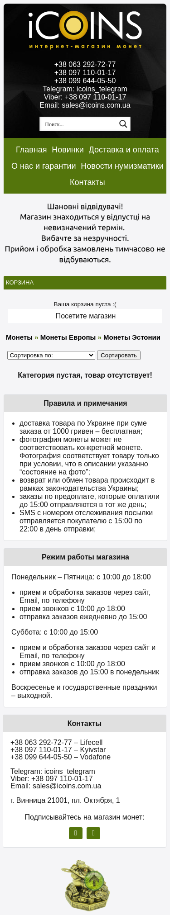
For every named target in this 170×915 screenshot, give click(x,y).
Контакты (87, 182)
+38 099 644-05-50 (85, 81)
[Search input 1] (78, 124)
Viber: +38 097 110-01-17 (85, 97)
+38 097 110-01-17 (85, 72)
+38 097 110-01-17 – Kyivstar (58, 750)
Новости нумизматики (122, 166)
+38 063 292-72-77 (85, 64)
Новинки (68, 149)
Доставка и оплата (124, 149)
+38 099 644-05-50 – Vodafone (60, 757)
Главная (31, 149)
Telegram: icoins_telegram (85, 89)
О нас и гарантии (43, 166)
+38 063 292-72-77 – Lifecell (56, 742)
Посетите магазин (86, 316)
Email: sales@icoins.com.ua (84, 105)
